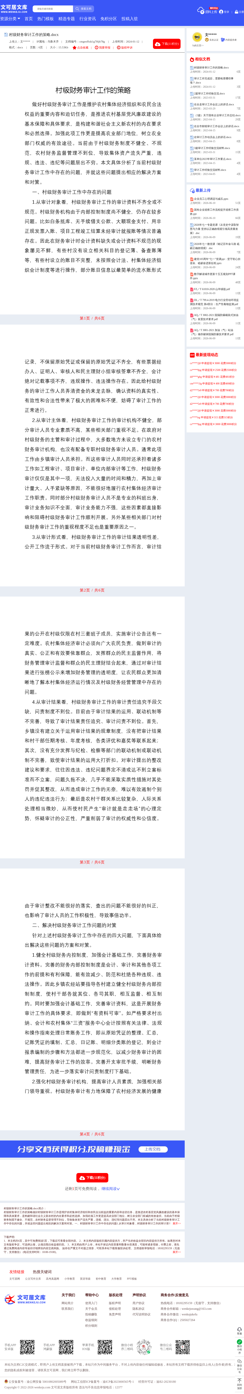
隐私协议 (139, 1308)
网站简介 (68, 1303)
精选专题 (66, 18)
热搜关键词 (42, 1272)
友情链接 (16, 1272)
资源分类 (10, 18)
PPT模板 (132, 1278)
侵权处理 (115, 1308)
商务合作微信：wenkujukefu (179, 1314)
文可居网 (14, 1278)
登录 (224, 12)
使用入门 (91, 1303)
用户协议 (139, 1303)
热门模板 (45, 18)
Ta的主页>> (198, 45)
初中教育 (101, 1278)
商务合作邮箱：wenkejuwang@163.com (186, 1308)
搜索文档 (83, 9)
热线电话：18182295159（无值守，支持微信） (191, 1303)
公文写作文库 (33, 1278)
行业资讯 (87, 18)
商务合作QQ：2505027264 (178, 1320)
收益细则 (91, 1320)
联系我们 (68, 1308)
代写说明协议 (142, 1314)
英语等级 (85, 1278)
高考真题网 (52, 1278)
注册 (239, 12)
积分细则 (91, 1325)
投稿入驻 (129, 18)
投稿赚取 (91, 1314)
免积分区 (108, 18)
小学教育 (69, 1278)
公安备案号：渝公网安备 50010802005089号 (35, 1381)
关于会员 (91, 1308)
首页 (29, 18)
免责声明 (115, 1314)
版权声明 (115, 1303)
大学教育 (116, 1278)
